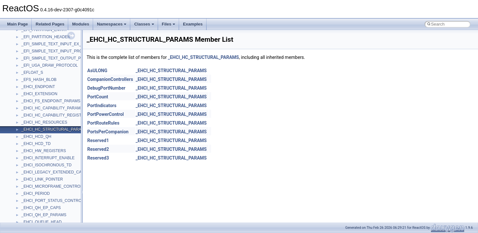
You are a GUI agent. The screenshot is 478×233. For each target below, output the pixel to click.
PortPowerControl (105, 114)
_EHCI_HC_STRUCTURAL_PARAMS (203, 57)
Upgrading (20, 42)
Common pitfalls (25, 71)
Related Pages (50, 24)
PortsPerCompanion (108, 131)
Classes (144, 24)
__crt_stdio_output (37, 177)
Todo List (19, 128)
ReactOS (14, 35)
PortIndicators (101, 105)
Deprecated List (24, 135)
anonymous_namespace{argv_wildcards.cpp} (60, 206)
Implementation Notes (30, 120)
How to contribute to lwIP (32, 56)
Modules (80, 24)
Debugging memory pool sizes (37, 78)
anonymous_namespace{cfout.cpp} (51, 213)
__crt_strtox (31, 185)
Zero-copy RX (23, 92)
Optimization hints (26, 113)
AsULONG (97, 70)
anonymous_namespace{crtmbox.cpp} (54, 220)
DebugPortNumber (106, 88)
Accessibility (31, 192)
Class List (24, 163)
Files (168, 24)
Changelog (20, 49)
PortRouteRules (103, 123)
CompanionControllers (110, 79)
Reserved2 (98, 149)
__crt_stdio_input (36, 170)
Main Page (17, 24)
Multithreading (23, 106)
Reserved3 (98, 158)
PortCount (97, 96)
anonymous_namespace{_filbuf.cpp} (52, 199)
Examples (193, 24)
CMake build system (28, 63)
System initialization (28, 99)
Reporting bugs (24, 85)
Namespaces (112, 24)
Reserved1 (98, 140)
